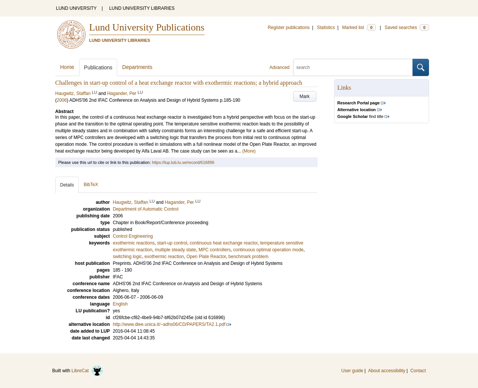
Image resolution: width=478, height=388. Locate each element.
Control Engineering (133, 236)
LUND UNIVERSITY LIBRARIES (142, 8)
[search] (353, 67)
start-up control (172, 243)
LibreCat (87, 371)
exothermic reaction (164, 256)
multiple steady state (175, 249)
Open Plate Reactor (206, 256)
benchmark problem (248, 256)
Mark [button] (304, 96)
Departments (137, 67)
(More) (248, 151)
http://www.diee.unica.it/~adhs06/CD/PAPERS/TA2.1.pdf (169, 324)
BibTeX (91, 184)
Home (67, 67)
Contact (418, 370)
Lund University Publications (147, 27)
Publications (98, 67)
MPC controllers (215, 249)
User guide (352, 370)
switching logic (127, 256)
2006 (62, 100)
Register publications (289, 27)
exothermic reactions (134, 243)
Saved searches (407, 27)
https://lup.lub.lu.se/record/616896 (183, 162)
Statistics (326, 27)
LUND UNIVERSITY (76, 8)
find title (360, 116)
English (120, 304)
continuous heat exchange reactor (224, 243)
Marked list (359, 27)
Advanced (279, 67)
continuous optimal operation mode (268, 249)
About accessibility (386, 370)
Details (67, 185)
